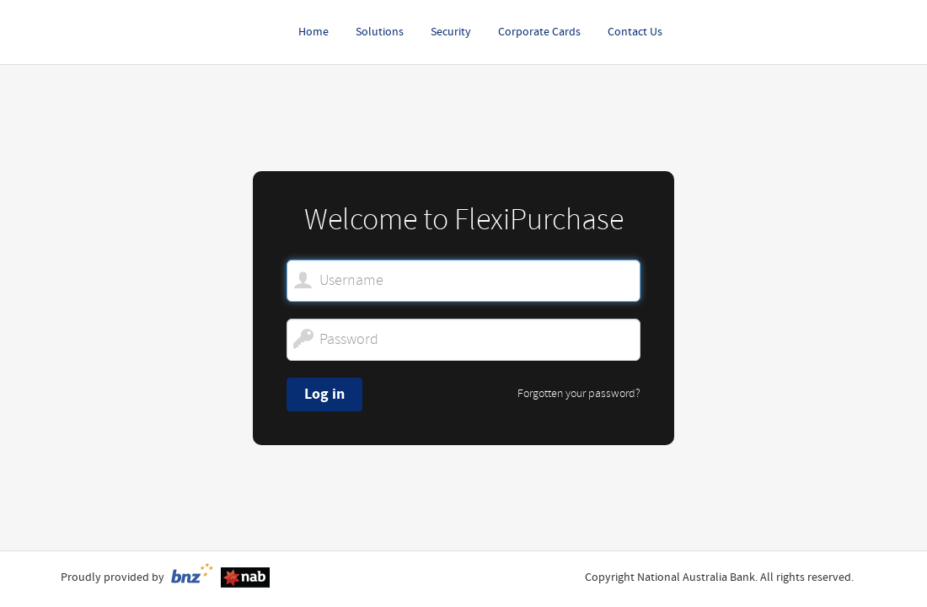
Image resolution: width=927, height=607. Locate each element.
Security (451, 32)
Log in (324, 394)
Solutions (380, 32)
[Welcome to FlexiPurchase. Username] (463, 281)
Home (313, 32)
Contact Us (635, 32)
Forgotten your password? (578, 394)
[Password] (463, 340)
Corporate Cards (539, 32)
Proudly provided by (112, 577)
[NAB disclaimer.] (245, 577)
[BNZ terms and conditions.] (191, 577)
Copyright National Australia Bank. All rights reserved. (719, 577)
